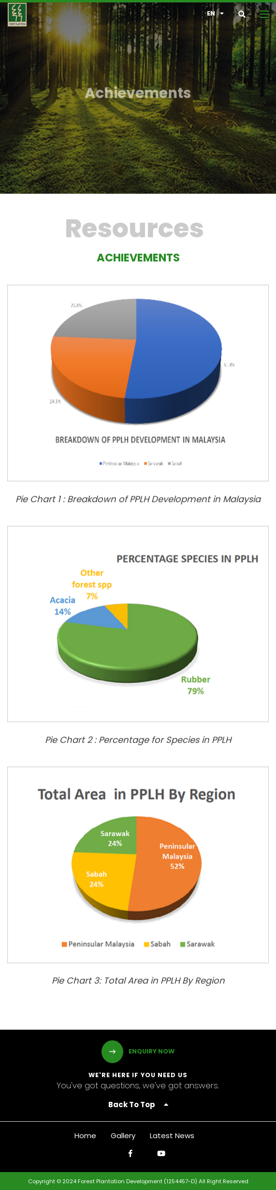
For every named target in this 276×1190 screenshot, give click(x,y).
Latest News (172, 1135)
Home (85, 1135)
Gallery (123, 1135)
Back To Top (138, 1104)
